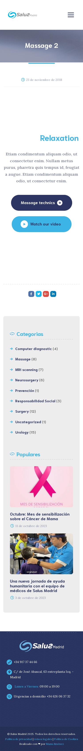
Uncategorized (28, 421)
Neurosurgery (26, 379)
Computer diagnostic (33, 348)
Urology (22, 432)
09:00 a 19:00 (35, 686)
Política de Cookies (66, 739)
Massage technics (38, 202)
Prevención (24, 390)
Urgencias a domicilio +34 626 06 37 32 (40, 696)
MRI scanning (26, 369)
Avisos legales (43, 739)
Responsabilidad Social (35, 400)
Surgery (22, 411)
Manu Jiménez (55, 743)
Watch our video (45, 223)
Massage (23, 358)
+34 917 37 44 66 (23, 662)
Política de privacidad (18, 739)
